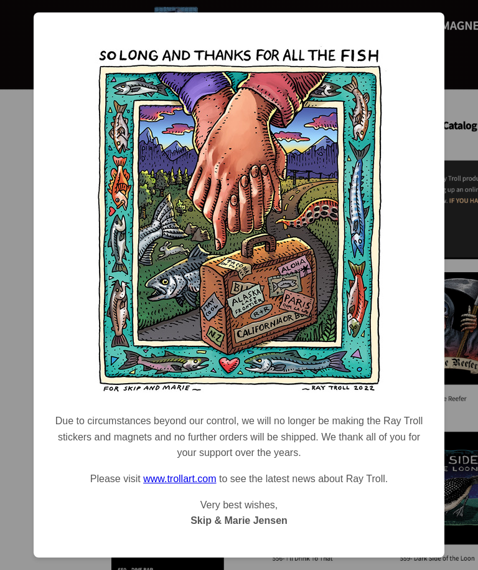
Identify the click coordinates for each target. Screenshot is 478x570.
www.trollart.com (179, 478)
